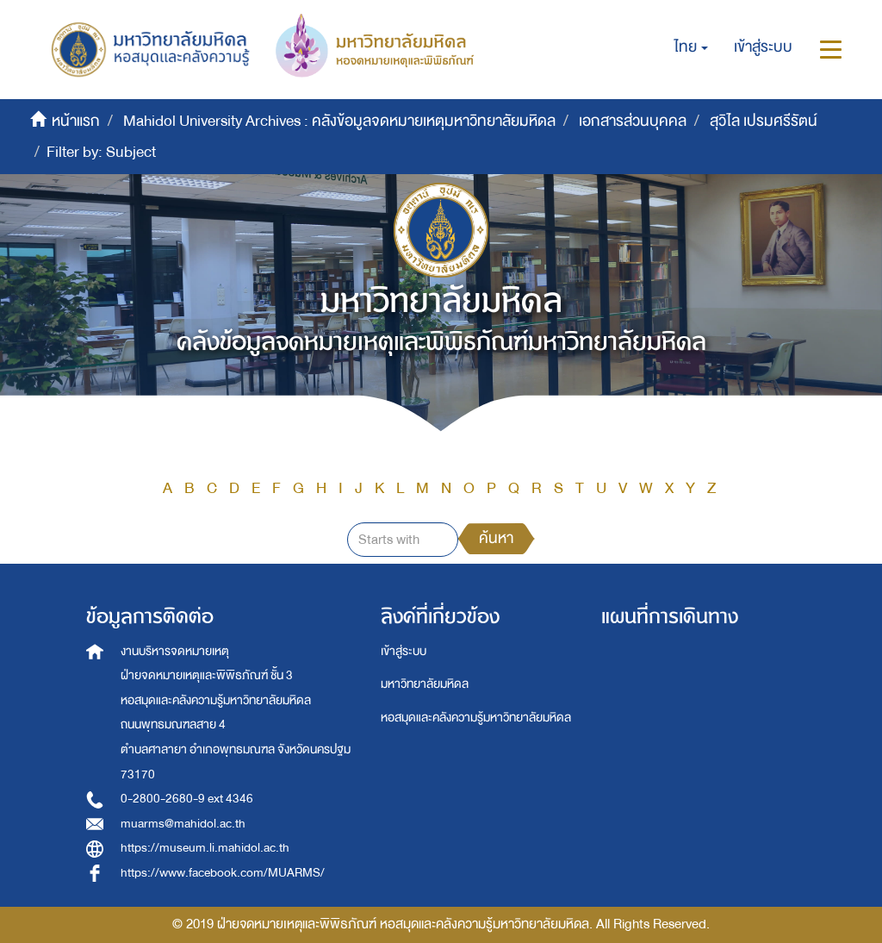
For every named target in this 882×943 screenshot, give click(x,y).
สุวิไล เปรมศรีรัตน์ (763, 121)
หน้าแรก (76, 121)
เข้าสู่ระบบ (403, 651)
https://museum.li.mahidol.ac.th (205, 848)
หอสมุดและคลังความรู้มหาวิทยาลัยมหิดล (476, 717)
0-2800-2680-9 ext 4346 (187, 798)
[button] (691, 47)
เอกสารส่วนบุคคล (632, 121)
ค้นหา (496, 538)
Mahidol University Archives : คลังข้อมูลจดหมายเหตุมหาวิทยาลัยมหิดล (339, 121)
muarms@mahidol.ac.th (183, 823)
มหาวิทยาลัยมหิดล (425, 684)
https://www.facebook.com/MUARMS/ (223, 873)
